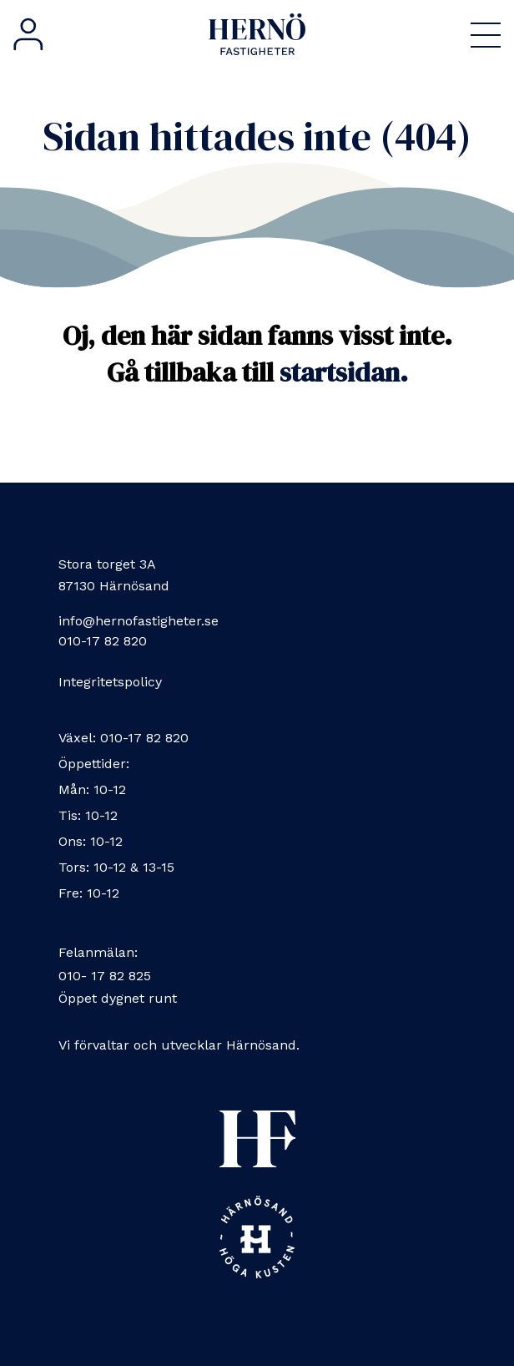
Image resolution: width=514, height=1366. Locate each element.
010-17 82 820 (102, 641)
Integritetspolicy (110, 682)
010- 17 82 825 (104, 976)
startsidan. (344, 372)
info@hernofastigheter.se (138, 621)
